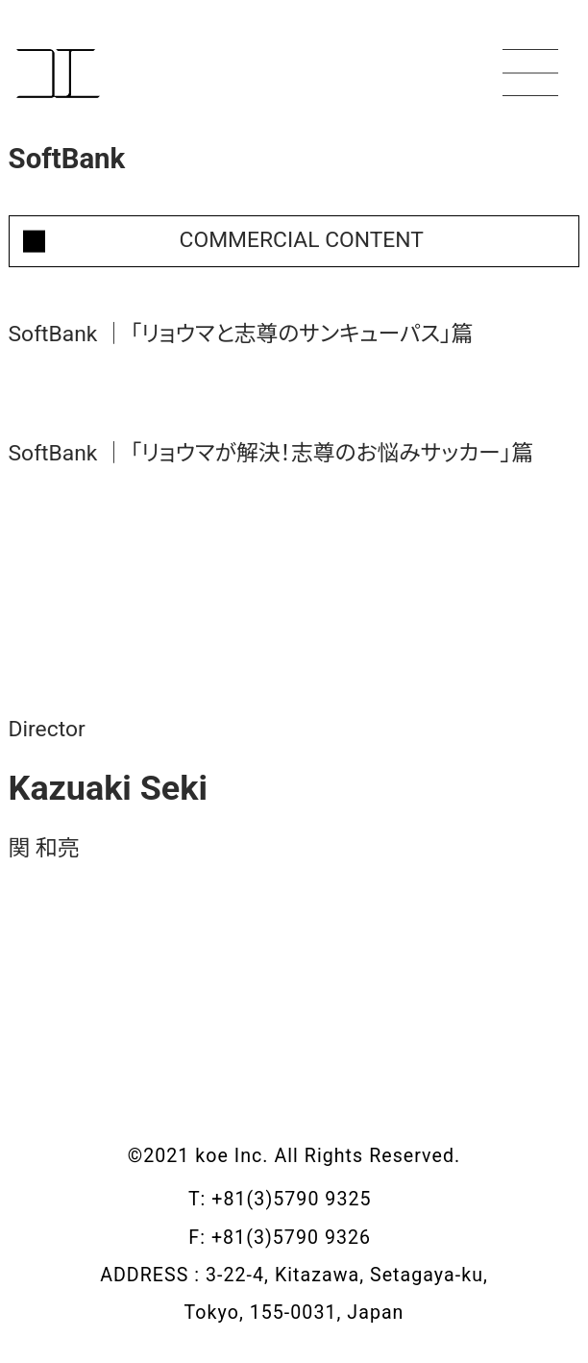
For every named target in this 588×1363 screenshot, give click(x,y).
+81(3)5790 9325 (305, 1199)
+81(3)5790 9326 (305, 1238)
